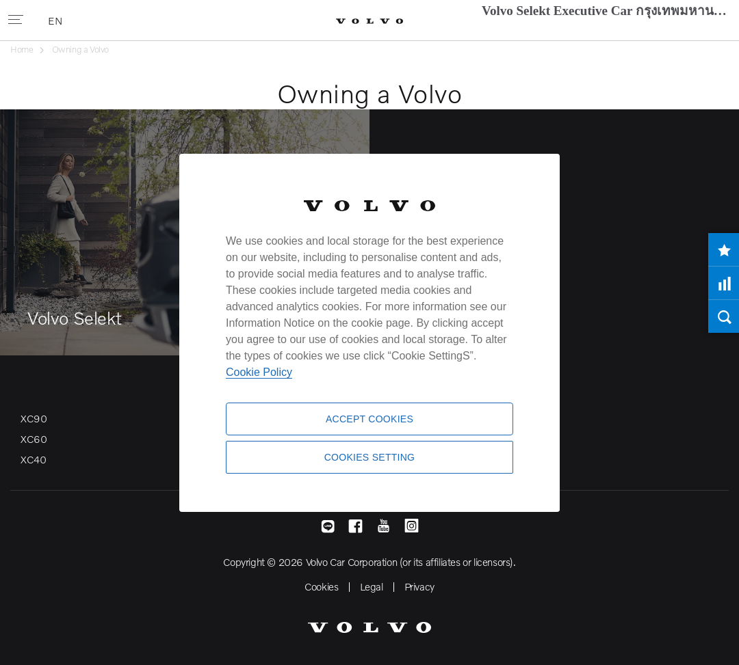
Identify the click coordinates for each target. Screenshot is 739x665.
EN (56, 20)
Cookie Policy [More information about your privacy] (259, 372)
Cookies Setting (369, 457)
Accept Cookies (369, 418)
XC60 (34, 439)
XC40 (33, 459)
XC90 (34, 418)
